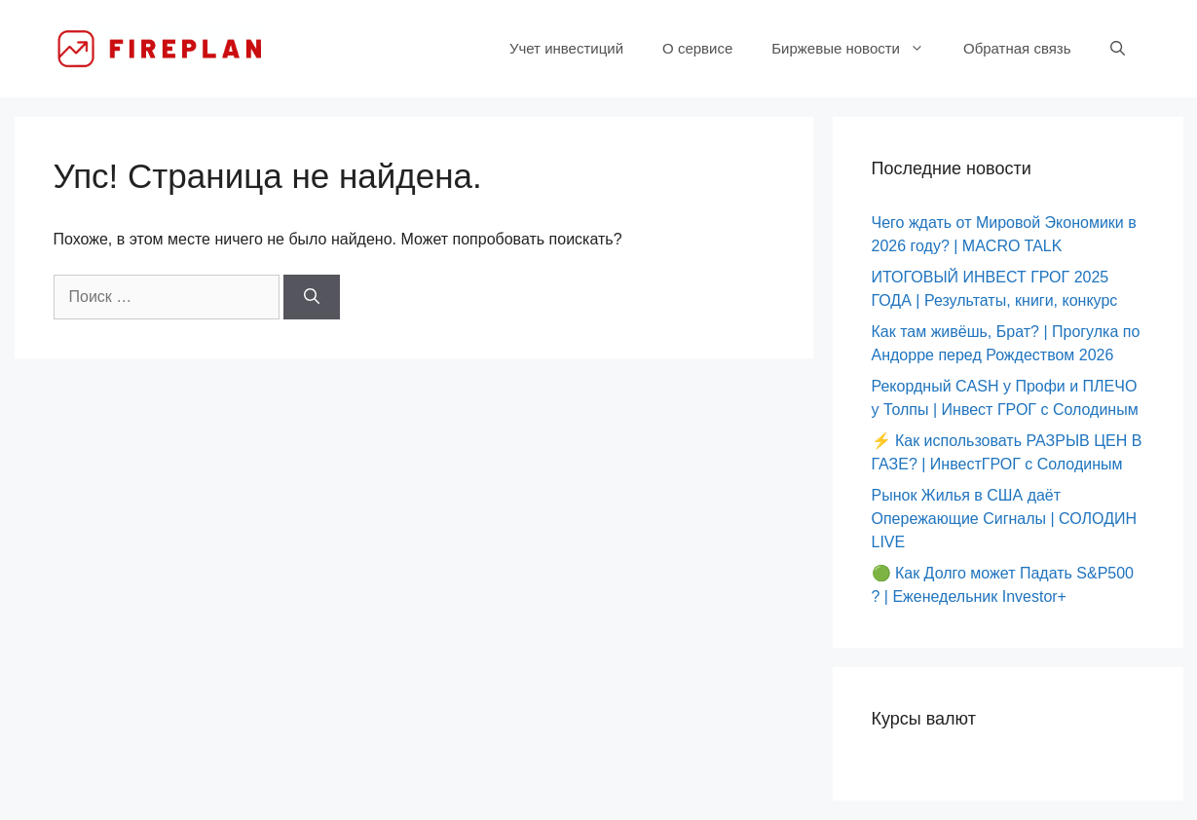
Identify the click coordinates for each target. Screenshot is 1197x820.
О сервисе (697, 48)
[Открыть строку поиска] (1117, 48)
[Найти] (311, 297)
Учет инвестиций (566, 48)
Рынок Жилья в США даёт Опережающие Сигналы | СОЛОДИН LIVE (1005, 518)
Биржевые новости (857, 48)
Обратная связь (1017, 48)
